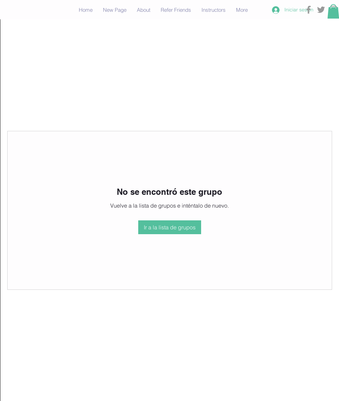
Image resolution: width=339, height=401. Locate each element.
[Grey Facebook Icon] (308, 9)
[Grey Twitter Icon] (321, 9)
